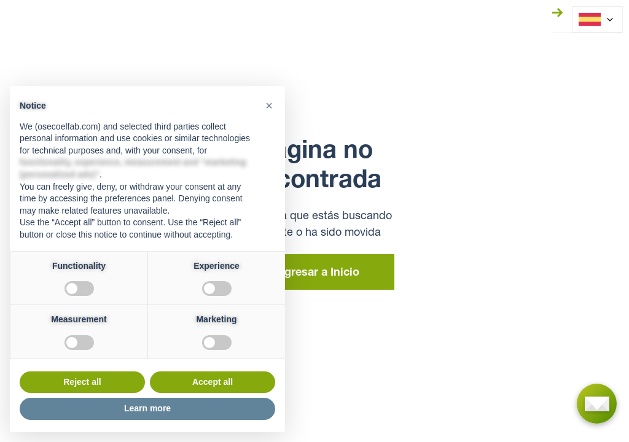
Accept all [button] (212, 382)
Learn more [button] (147, 408)
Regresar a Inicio (314, 273)
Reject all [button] (82, 382)
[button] (269, 105)
